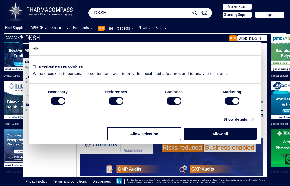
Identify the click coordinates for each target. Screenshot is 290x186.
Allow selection (144, 133)
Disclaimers (101, 181)
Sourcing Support (237, 14)
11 (26, 96)
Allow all (220, 133)
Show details (235, 119)
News (143, 27)
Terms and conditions (70, 181)
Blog (159, 27)
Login (269, 14)
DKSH (32, 38)
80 (26, 82)
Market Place (237, 6)
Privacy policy (36, 181)
